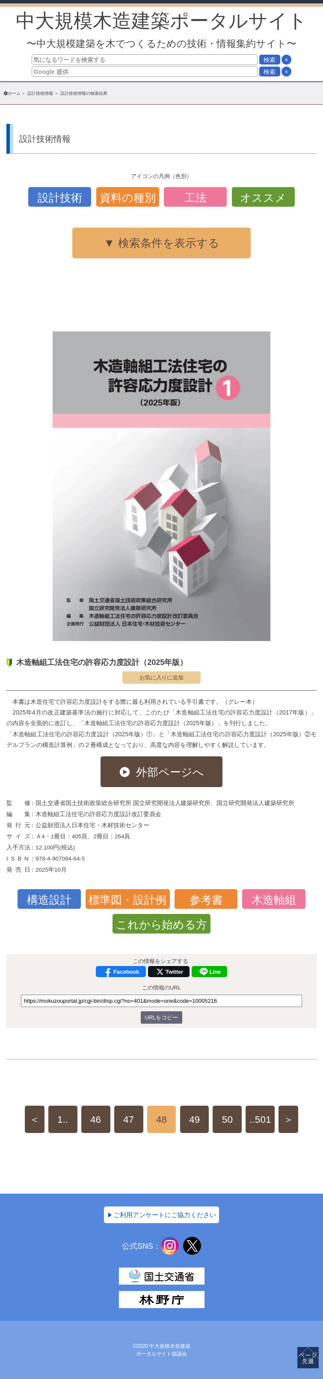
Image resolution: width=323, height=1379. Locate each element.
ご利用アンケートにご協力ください (164, 1214)
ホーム (14, 93)
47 (128, 1119)
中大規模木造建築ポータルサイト (161, 29)
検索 (270, 59)
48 (161, 1119)
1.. (62, 1119)
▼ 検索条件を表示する (161, 243)
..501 (260, 1119)
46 (95, 1119)
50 (227, 1119)
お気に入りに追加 (161, 677)
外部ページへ (170, 772)
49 (194, 1119)
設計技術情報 (40, 93)
